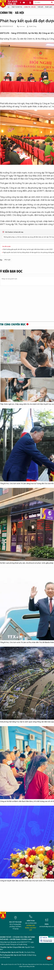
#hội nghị (7, 260)
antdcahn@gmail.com (46, 926)
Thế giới (40, 7)
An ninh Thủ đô (12, 2)
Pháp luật (48, 7)
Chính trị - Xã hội (30, 7)
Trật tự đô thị (17, 7)
